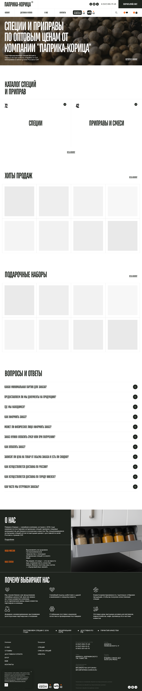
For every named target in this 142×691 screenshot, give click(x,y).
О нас (7, 647)
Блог (7, 658)
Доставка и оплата (10, 654)
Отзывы (8, 651)
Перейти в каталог (131, 59)
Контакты (9, 664)
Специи (41, 647)
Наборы (41, 654)
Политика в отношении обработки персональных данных (94, 682)
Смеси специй (45, 651)
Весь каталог (71, 152)
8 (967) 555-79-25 (83, 644)
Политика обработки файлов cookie (87, 688)
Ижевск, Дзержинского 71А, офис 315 (87, 657)
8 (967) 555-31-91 (83, 646)
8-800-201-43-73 (83, 648)
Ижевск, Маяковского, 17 (112, 645)
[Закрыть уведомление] (31, 672)
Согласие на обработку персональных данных (91, 685)
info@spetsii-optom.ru (82, 668)
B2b (6, 661)
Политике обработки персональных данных (15, 681)
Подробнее (9, 540)
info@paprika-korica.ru (87, 672)
